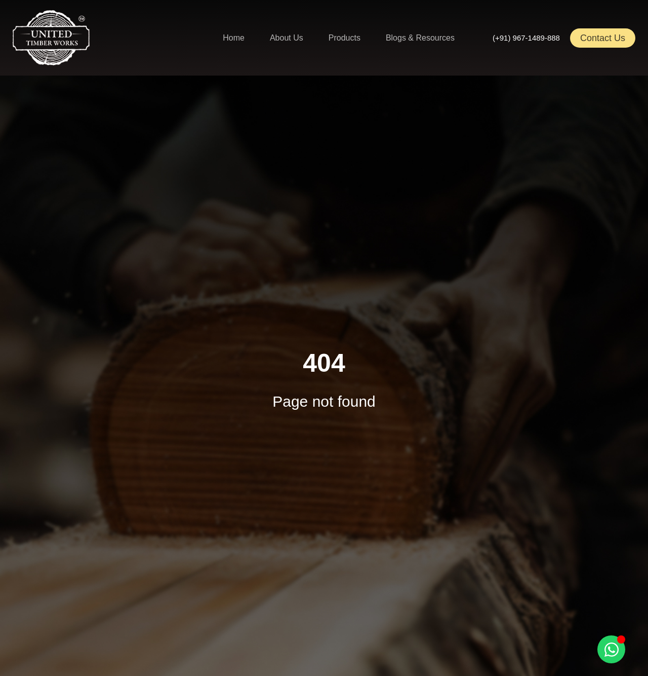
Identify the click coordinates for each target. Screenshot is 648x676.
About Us (286, 37)
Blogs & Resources (420, 37)
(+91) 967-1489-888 (526, 37)
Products (344, 37)
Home (234, 37)
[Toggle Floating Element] (611, 649)
